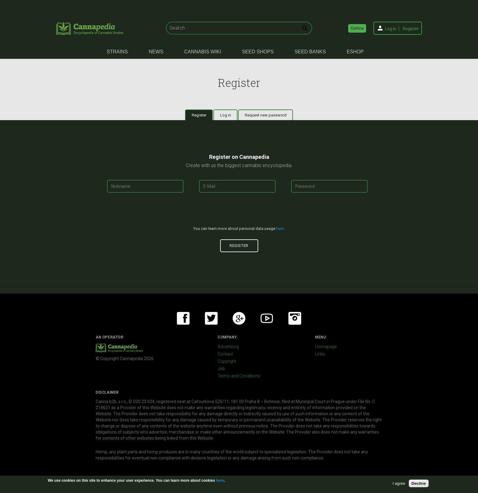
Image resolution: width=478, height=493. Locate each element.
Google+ (239, 318)
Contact (225, 354)
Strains (117, 51)
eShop (355, 51)
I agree (399, 483)
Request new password (266, 115)
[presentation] (239, 212)
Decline (419, 483)
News (156, 51)
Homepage (326, 346)
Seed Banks (310, 51)
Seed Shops (258, 51)
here (280, 228)
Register (411, 28)
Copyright (227, 361)
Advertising (228, 346)
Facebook (183, 318)
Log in (390, 28)
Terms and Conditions (239, 375)
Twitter (211, 318)
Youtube (266, 318)
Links (320, 354)
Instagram (294, 318)
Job (221, 368)
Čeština (357, 28)
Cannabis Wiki (202, 51)
